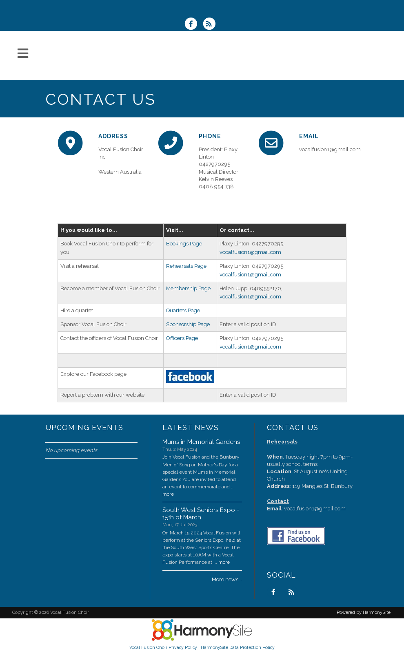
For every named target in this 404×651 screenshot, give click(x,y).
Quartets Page (183, 310)
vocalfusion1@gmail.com (250, 252)
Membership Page (188, 288)
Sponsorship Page (188, 324)
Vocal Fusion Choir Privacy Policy (163, 647)
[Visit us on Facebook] (193, 25)
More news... (227, 579)
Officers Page (182, 338)
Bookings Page (184, 244)
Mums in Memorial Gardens (201, 442)
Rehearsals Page (186, 266)
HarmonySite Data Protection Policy (238, 647)
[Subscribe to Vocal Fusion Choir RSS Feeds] (211, 25)
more (168, 494)
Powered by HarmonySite (364, 612)
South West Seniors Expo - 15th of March (200, 513)
